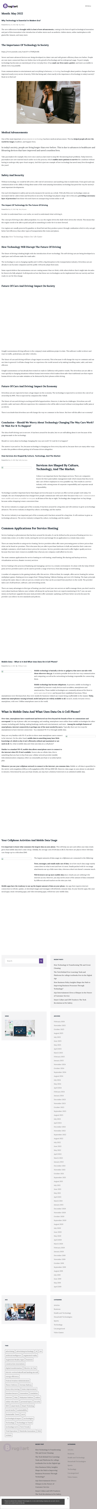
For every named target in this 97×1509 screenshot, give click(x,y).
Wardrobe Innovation (27, 1431)
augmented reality (30, 1355)
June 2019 (57, 1279)
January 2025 (59, 1061)
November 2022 (60, 1131)
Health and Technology (62, 1313)
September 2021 (60, 1177)
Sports (56, 1321)
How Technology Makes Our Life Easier (25, 236)
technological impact (13, 1418)
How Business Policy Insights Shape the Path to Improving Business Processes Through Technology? (72, 985)
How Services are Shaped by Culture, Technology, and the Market (30, 456)
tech (23, 1414)
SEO (7, 1406)
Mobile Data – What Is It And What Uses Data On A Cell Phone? (29, 661)
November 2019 (59, 1259)
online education (12, 1402)
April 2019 (57, 1287)
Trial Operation (11, 1431)
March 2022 (58, 1158)
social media (10, 1410)
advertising (10, 1351)
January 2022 (59, 1162)
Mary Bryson (22, 209)
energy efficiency (12, 1376)
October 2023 (59, 1107)
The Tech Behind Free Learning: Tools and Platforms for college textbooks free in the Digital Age (73, 975)
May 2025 (57, 1045)
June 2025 (57, 1041)
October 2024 (59, 1068)
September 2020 (60, 1220)
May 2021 (57, 1193)
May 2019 (57, 1283)
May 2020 (57, 1236)
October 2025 (59, 1029)
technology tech (12, 1427)
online (37, 1397)
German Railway (26, 1385)
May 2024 (57, 1084)
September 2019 (60, 1267)
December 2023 (60, 1099)
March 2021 (58, 1201)
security (37, 1402)
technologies (28, 1418)
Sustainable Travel (12, 1414)
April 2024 (58, 1088)
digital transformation (14, 1368)
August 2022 (58, 1138)
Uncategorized (59, 1329)
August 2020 (58, 1224)
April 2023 (58, 1123)
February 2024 (59, 1092)
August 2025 (58, 1033)
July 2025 (57, 1037)
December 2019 (59, 1255)
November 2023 (60, 1103)
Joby (15, 1397)
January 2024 (59, 1096)
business (29, 1360)
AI (36, 1351)
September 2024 (60, 1072)
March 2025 (58, 1053)
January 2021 (58, 1205)
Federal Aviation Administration (17, 1381)
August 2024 (58, 1076)
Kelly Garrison (23, 460)
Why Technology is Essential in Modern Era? (21, 20)
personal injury (26, 1402)
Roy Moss (21, 25)
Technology (58, 1325)
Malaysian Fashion (26, 1397)
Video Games (59, 1332)
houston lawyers (12, 1393)
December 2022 (60, 1127)
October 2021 (59, 1174)
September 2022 (60, 1135)
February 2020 (59, 1248)
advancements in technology (32, 139)
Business (57, 1309)
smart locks (15, 1406)
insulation (34, 1393)
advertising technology (24, 1351)
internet (9, 1397)
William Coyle (22, 666)
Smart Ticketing (28, 1406)
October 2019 (59, 1263)
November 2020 (60, 1213)
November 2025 (60, 1025)
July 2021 (57, 1185)
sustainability (22, 1410)
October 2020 (59, 1216)
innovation (24, 1393)
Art (41, 1351)
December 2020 (60, 1209)
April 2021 (57, 1197)
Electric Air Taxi (30, 1368)
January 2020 (59, 1252)
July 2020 (57, 1228)
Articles (57, 1305)
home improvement (29, 1389)
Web (39, 1431)
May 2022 (57, 1150)
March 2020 (58, 1244)
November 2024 (60, 1064)
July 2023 (57, 1119)
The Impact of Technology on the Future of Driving (24, 205)
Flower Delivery (11, 1385)
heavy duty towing (12, 1389)
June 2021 (57, 1189)
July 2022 (57, 1142)
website (9, 1435)
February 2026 (59, 1022)
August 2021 (58, 1181)
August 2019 (58, 1271)
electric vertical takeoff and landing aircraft (22, 1372)
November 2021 (59, 1170)
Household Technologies (63, 1317)
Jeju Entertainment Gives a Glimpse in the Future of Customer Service (45, 1484)
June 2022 (57, 1146)
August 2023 (58, 1115)
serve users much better (43, 693)
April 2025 (58, 1049)
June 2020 (58, 1232)
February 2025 (59, 1057)
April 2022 (58, 1154)
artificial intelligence (13, 1355)
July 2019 (57, 1275)
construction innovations (15, 1364)
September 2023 (60, 1111)
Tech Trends (24, 1427)
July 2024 (57, 1080)
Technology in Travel (24, 1423)
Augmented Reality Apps (15, 1360)
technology (57, 71)
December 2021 (59, 1166)
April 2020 (58, 1240)
